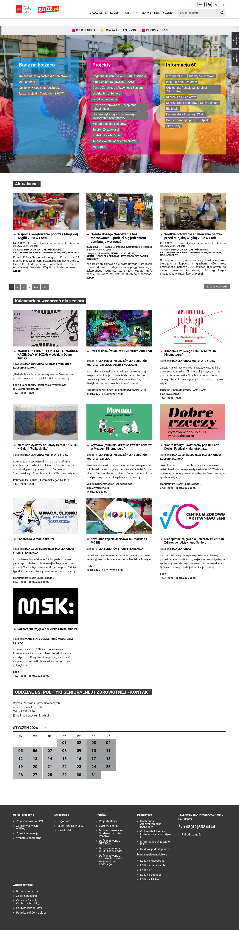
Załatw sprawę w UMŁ (30, 821)
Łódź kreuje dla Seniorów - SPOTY (41, 93)
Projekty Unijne (108, 821)
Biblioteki (172, 108)
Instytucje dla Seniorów (181, 82)
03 (93, 742)
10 (93, 750)
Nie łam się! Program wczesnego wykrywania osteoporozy (114, 116)
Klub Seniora (137, 76)
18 (108, 758)
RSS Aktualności (191, 834)
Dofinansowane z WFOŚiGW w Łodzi (110, 849)
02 (79, 742)
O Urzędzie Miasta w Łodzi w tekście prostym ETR (155, 834)
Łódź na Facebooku (152, 860)
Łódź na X (146, 870)
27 (35, 775)
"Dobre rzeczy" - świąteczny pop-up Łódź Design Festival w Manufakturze (191, 446)
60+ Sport (99, 147)
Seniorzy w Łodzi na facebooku (39, 87)
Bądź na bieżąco (37, 65)
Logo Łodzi (64, 821)
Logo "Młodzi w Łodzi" (71, 825)
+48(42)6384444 (199, 826)
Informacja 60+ (182, 65)
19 (20, 767)
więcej (17, 271)
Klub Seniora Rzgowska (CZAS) (113, 82)
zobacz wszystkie (217, 286)
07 (50, 750)
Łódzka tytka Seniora (106, 93)
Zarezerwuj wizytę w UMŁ (27, 827)
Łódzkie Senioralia (105, 99)
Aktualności (27, 82)
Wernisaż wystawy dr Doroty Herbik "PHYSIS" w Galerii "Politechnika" (47, 446)
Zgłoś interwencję (27, 833)
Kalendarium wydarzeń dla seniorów (43, 76)
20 (35, 767)
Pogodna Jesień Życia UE (109, 76)
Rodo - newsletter (27, 891)
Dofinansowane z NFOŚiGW (109, 842)
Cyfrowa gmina (108, 825)
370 (36, 286)
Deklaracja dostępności (155, 849)
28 (50, 775)
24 (93, 767)
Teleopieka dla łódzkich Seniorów (114, 141)
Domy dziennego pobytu (182, 120)
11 (108, 750)
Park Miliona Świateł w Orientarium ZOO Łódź (121, 351)
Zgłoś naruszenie (27, 896)
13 (35, 758)
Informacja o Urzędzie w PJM (155, 843)
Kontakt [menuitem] (129, 12)
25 (108, 767)
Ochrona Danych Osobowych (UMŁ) (27, 902)
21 (50, 767)
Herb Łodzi (64, 830)
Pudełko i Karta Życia (107, 135)
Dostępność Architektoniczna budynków (150, 824)
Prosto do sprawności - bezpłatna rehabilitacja (114, 106)
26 (20, 775)
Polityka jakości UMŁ (29, 908)
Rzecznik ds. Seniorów (181, 97)
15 (64, 758)
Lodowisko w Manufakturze (36, 539)
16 (79, 758)
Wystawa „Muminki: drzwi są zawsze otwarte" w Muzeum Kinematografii (121, 446)
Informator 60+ (176, 76)
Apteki (205, 120)
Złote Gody (173, 126)
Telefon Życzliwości (106, 129)
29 (64, 775)
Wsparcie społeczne (28, 838)
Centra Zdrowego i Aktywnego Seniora (118, 87)
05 (20, 750)
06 (35, 750)
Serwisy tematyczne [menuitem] (156, 12)
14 (50, 758)
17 (93, 758)
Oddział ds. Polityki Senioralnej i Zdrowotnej (187, 89)
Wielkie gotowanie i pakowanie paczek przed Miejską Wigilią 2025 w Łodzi (193, 236)
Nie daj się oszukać (201, 76)
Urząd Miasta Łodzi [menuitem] (104, 12)
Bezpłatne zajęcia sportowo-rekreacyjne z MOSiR (119, 540)
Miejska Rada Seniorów (181, 103)
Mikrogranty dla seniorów (109, 124)
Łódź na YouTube (151, 874)
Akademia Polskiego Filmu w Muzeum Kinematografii (190, 352)
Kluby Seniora (209, 103)
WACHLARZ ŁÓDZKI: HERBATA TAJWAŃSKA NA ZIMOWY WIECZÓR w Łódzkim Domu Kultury (47, 354)
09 (79, 750)
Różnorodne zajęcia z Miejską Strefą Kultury (47, 629)
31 (93, 775)
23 (79, 767)
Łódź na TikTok (149, 879)
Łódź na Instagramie (152, 865)
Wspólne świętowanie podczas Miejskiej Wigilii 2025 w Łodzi (47, 236)
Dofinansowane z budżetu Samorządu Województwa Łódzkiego (111, 860)
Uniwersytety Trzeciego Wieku (185, 114)
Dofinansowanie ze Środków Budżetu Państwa (110, 833)
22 (64, 767)
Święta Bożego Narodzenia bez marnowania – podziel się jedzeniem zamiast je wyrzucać (118, 237)
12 (20, 758)
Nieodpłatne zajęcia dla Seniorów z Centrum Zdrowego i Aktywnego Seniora (194, 540)
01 (64, 742)
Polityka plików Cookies (31, 912)
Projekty (101, 65)
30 (79, 775)
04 (108, 742)
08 (64, 750)
